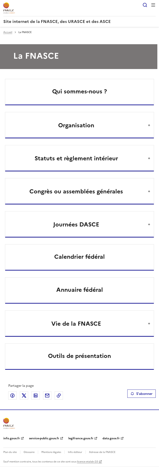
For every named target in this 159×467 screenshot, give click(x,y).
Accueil (7, 32)
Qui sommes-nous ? (79, 91)
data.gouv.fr (111, 438)
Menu (153, 5)
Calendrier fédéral (79, 256)
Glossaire (29, 452)
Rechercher (145, 5)
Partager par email (47, 395)
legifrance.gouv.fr (80, 438)
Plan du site (10, 452)
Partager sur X (24, 395)
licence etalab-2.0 (87, 461)
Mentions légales (51, 452)
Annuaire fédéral (79, 289)
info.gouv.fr (11, 438)
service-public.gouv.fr (44, 438)
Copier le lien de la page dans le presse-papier (59, 395)
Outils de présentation (79, 356)
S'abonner (141, 393)
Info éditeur (75, 452)
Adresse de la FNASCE (102, 452)
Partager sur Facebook (12, 395)
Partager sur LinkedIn (35, 395)
